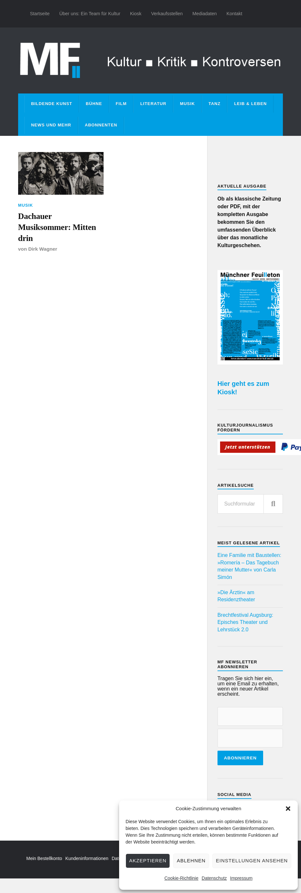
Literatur (153, 103)
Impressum (241, 878)
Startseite (40, 13)
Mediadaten (204, 13)
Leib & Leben (250, 103)
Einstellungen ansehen (252, 860)
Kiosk (135, 13)
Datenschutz (214, 878)
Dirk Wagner (42, 249)
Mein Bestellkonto (44, 858)
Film (121, 103)
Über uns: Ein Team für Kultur (89, 13)
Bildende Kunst (51, 103)
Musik (187, 103)
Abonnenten (101, 125)
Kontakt (234, 13)
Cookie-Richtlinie (181, 878)
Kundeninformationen (86, 858)
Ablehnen (191, 860)
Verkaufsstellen (167, 13)
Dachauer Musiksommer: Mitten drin (57, 227)
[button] (288, 808)
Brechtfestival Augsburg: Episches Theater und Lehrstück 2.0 (245, 622)
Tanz (214, 103)
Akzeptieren (147, 860)
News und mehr (51, 125)
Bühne (94, 103)
